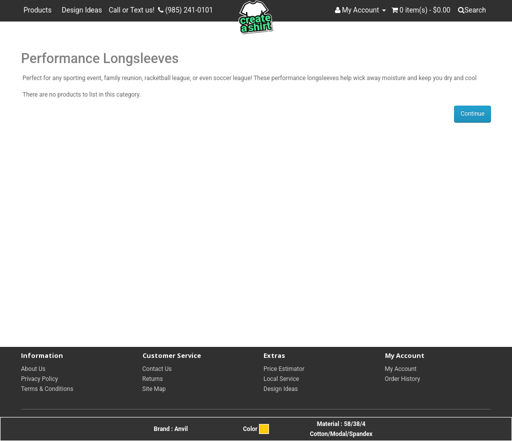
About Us (33, 368)
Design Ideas (82, 10)
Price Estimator (284, 368)
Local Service (281, 378)
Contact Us (157, 368)
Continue (472, 113)
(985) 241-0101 (185, 10)
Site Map (154, 388)
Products (39, 10)
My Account (401, 368)
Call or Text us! (133, 10)
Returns (152, 378)
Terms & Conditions (47, 388)
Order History (402, 378)
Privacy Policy (39, 378)
